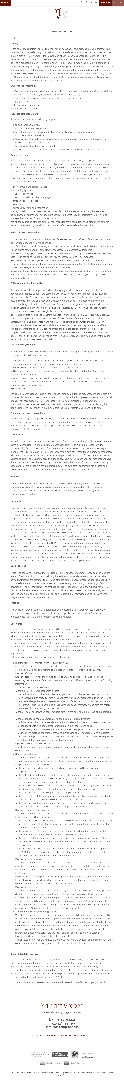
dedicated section (45, 597)
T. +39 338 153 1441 (62, 1023)
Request (105, 2)
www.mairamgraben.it (30, 108)
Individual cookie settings (88, 1072)
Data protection (68, 1072)
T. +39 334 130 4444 (62, 1019)
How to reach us (47, 1036)
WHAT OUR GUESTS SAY (74, 1036)
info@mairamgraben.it (29, 105)
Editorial (55, 1072)
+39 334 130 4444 (23, 101)
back (13, 38)
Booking (118, 2)
